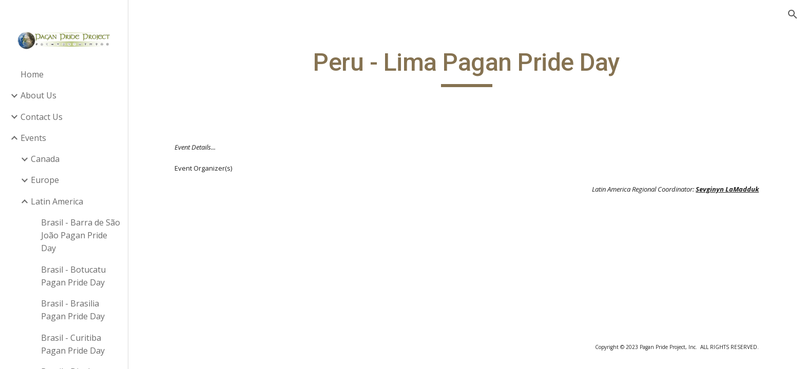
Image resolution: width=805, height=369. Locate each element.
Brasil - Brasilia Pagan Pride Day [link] (73, 310)
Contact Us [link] (42, 116)
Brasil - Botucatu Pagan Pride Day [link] (73, 276)
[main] (467, 67)
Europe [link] (45, 180)
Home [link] (32, 74)
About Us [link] (38, 95)
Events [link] (33, 138)
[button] (792, 14)
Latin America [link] (57, 201)
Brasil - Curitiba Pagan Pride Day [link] (73, 344)
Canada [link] (45, 159)
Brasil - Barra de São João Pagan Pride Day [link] (80, 235)
